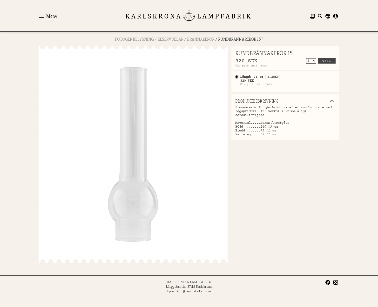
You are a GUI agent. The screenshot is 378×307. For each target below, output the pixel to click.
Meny (48, 16)
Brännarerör (200, 39)
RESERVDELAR (170, 39)
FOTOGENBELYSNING (134, 39)
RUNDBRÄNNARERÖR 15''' (240, 39)
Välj (327, 61)
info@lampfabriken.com (194, 291)
